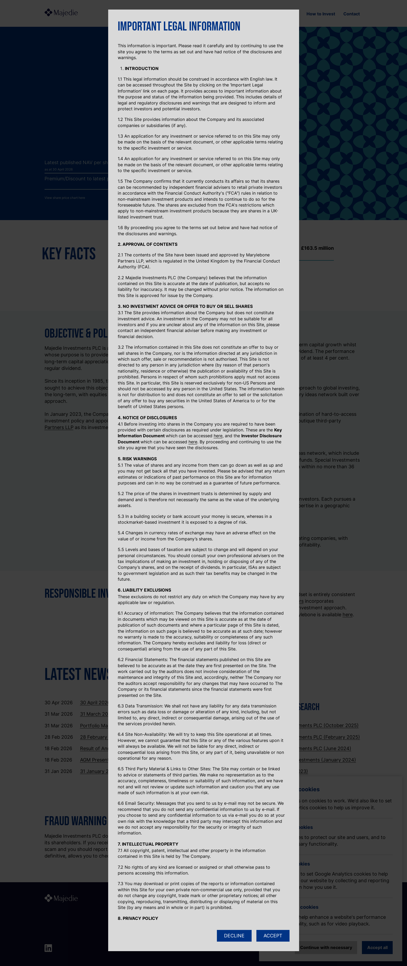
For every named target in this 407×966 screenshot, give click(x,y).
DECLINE (234, 935)
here (218, 435)
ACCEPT (273, 935)
